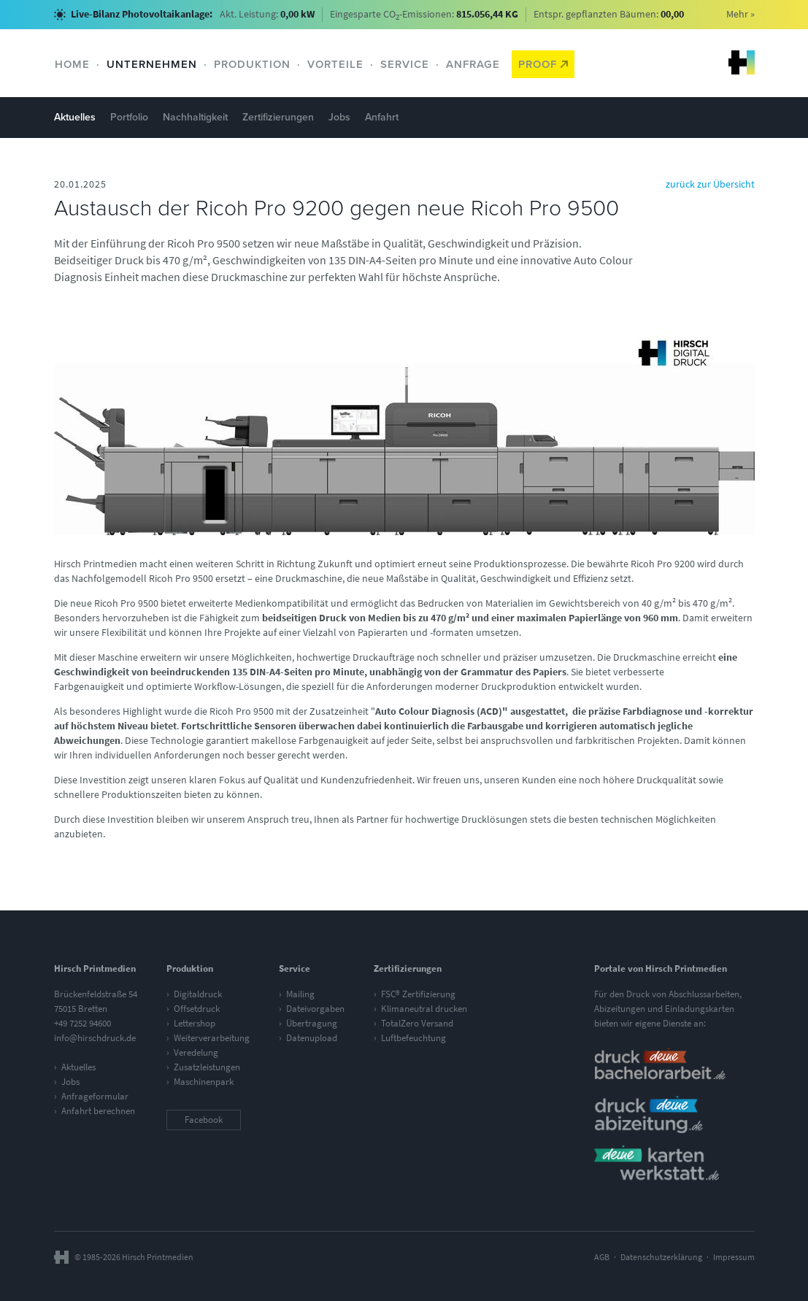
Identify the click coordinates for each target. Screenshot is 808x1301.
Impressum (734, 1257)
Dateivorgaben (315, 1008)
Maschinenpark (204, 1081)
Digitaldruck (198, 994)
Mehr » (740, 14)
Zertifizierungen (278, 117)
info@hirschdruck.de (95, 1038)
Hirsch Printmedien (741, 62)
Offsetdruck (197, 1008)
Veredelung (196, 1052)
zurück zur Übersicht (710, 184)
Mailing (300, 994)
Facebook (204, 1119)
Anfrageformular (94, 1096)
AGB (601, 1257)
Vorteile (335, 64)
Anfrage (473, 64)
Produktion (252, 64)
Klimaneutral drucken (424, 1008)
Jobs (339, 117)
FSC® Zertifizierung (418, 994)
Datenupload (311, 1038)
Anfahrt (382, 117)
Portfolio (129, 117)
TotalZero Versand (417, 1023)
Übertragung (311, 1023)
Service (404, 64)
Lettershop (194, 1023)
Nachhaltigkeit (195, 117)
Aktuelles (75, 117)
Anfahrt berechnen (98, 1111)
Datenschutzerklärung (661, 1257)
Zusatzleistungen (207, 1067)
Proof (543, 64)
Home (72, 64)
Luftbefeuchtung (413, 1038)
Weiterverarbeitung (212, 1038)
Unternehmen (152, 64)
